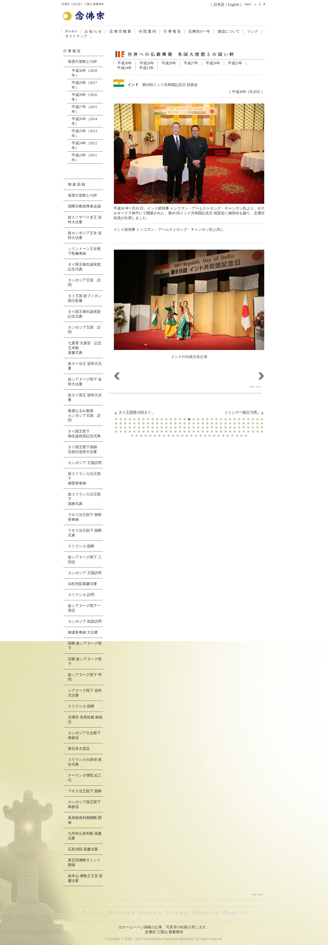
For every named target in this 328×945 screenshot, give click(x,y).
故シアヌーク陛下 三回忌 (85, 559)
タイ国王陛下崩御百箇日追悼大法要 (82, 449)
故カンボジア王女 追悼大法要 (85, 235)
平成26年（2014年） (84, 121)
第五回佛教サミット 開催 (84, 862)
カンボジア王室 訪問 (84, 282)
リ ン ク (72, 918)
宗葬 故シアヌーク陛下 (85, 661)
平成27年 (191, 63)
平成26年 (213, 63)
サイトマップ (76, 36)
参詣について (229, 31)
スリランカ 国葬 (81, 546)
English (233, 4)
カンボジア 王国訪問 (85, 463)
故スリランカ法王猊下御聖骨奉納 (84, 478)
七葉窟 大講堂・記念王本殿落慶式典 (85, 348)
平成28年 (168, 63)
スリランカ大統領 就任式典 (85, 762)
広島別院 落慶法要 (83, 849)
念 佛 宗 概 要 (120, 31)
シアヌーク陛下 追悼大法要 (85, 693)
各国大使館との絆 (82, 61)
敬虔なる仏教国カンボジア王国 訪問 (84, 415)
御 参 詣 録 (76, 184)
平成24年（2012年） (84, 145)
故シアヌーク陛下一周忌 (84, 608)
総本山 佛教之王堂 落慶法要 (85, 878)
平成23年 (146, 68)
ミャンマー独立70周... (244, 412)
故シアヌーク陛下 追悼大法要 (85, 381)
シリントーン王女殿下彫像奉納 (84, 251)
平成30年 (124, 63)
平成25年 (235, 63)
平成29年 (146, 63)
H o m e (71, 31)
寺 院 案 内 (147, 31)
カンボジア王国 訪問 (84, 329)
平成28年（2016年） (84, 97)
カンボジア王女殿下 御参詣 (84, 735)
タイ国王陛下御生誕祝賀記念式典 (84, 433)
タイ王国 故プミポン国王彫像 (85, 298)
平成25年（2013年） (84, 133)
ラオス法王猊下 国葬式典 (85, 532)
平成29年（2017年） (84, 85)
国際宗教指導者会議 (84, 206)
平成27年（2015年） (84, 109)
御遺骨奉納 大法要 (83, 632)
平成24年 (124, 68)
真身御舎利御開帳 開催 (85, 820)
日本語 (218, 4)
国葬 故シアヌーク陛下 (85, 645)
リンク (252, 31)
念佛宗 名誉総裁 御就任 (85, 719)
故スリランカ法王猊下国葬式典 (84, 499)
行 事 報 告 (172, 31)
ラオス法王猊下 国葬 (85, 791)
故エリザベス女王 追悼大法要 (85, 219)
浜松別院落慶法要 (82, 584)
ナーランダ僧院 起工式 (85, 777)
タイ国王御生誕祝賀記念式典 (84, 266)
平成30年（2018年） (84, 73)
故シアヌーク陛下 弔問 (85, 677)
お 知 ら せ (93, 31)
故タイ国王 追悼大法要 (85, 397)
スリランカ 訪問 (81, 595)
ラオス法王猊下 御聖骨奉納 (85, 517)
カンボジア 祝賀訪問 (85, 621)
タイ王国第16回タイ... (133, 412)
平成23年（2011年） (84, 157)
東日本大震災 (79, 749)
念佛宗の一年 (199, 31)
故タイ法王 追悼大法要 (85, 366)
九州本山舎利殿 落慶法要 (85, 835)
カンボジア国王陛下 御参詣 (84, 804)
